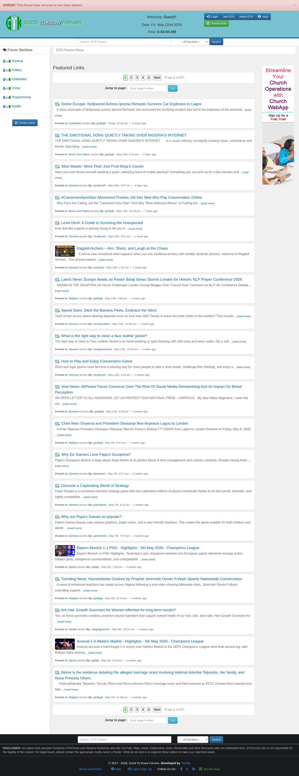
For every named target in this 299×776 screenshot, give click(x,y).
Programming (17, 97)
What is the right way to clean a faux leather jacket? (104, 336)
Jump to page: (115, 88)
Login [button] (212, 16)
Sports (72, 566)
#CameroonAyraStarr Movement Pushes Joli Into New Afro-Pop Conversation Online (131, 197)
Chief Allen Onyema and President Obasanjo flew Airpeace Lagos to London (124, 423)
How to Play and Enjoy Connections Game (96, 361)
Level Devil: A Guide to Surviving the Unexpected (102, 223)
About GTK (246, 16)
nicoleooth (99, 185)
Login (133, 769)
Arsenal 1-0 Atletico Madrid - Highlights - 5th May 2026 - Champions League (140, 641)
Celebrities (15, 79)
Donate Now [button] (216, 23)
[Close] (295, 5)
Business (74, 411)
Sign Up (146, 769)
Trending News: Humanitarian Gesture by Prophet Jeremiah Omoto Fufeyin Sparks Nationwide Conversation (151, 579)
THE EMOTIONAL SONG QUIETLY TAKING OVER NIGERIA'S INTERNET (124, 135)
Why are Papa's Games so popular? (91, 517)
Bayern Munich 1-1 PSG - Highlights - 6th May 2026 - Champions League (138, 548)
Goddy (186, 763)
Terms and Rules (90, 769)
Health (12, 106)
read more (90, 146)
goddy (95, 566)
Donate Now (209, 769)
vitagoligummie (101, 629)
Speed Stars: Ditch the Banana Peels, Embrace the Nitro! (109, 310)
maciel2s (98, 267)
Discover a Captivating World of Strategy (95, 485)
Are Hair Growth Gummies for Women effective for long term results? (118, 610)
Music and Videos (79, 154)
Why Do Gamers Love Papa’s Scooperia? (96, 454)
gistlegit (101, 123)
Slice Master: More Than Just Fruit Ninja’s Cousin (103, 166)
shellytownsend (102, 349)
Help (263, 16)
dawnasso (99, 473)
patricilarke (99, 504)
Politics (12, 70)
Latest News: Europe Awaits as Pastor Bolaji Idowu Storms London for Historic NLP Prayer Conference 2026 (151, 279)
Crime (11, 88)
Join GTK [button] (228, 16)
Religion (73, 298)
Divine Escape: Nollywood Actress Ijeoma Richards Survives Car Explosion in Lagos (131, 104)
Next (157, 77)
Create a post (25, 122)
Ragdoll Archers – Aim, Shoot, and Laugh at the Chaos (122, 248)
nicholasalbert (101, 323)
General (13, 61)
